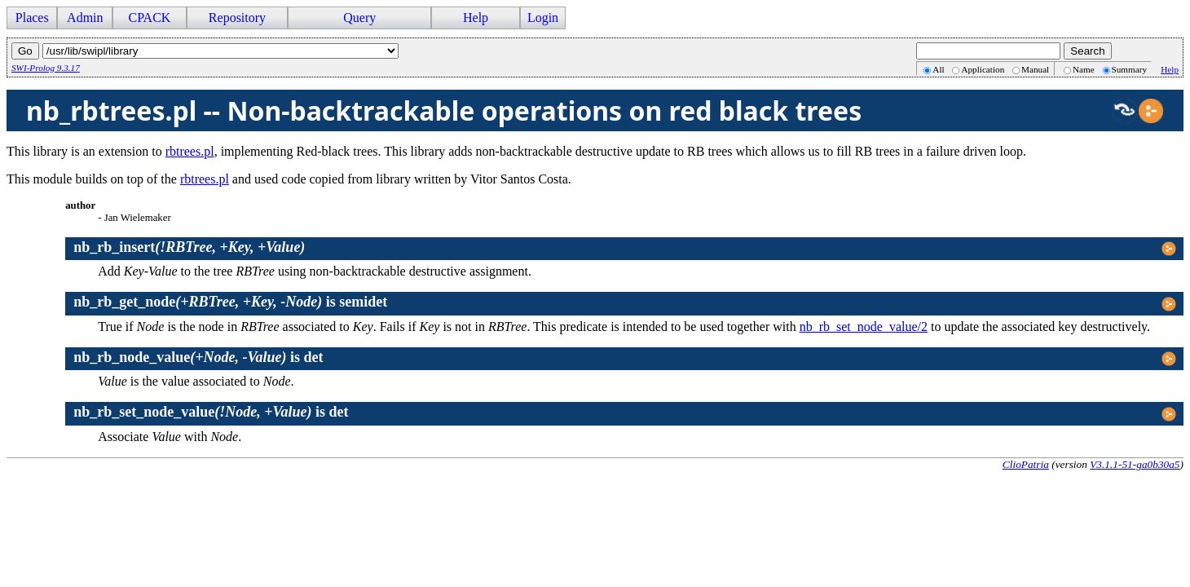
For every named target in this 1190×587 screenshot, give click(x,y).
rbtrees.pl (189, 151)
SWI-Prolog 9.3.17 (45, 68)
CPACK (149, 17)
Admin (85, 17)
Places (32, 17)
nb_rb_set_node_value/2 (864, 326)
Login (542, 17)
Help (475, 17)
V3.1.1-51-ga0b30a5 (1134, 464)
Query (359, 17)
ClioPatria (1026, 464)
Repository (237, 17)
